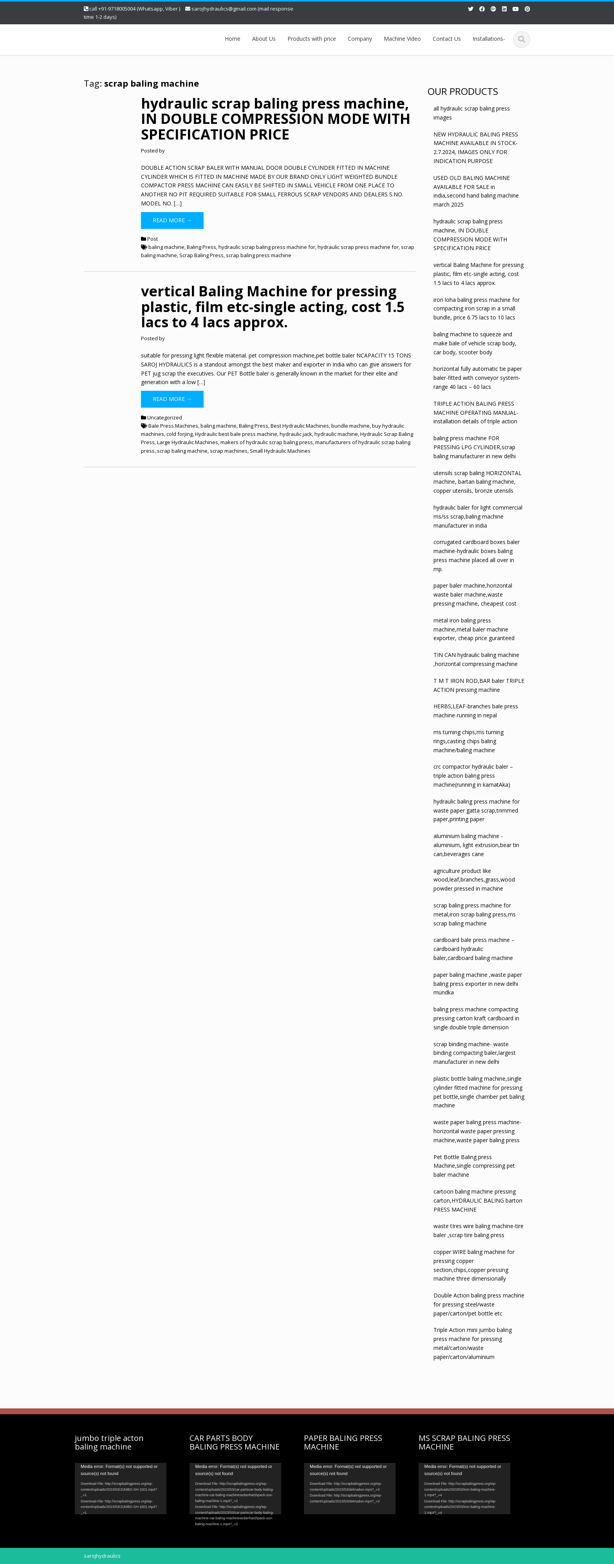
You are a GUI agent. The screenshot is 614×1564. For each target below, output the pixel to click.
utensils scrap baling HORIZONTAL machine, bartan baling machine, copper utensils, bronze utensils (477, 482)
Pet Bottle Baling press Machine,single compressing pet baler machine (474, 1166)
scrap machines (228, 450)
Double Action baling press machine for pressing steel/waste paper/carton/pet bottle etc (478, 1304)
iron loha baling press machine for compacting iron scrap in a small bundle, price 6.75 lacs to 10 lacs (476, 308)
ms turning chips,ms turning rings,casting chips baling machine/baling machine (468, 741)
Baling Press (201, 246)
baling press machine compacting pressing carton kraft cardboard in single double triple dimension (476, 1018)
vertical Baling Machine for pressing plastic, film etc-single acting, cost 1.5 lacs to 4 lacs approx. (273, 306)
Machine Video (402, 38)
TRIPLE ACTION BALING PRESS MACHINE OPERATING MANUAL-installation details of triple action (475, 412)
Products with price (311, 38)
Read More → (172, 220)
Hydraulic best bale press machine (236, 433)
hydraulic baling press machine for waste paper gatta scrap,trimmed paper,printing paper (476, 810)
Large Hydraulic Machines (187, 442)
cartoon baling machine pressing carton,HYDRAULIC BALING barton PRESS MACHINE (477, 1200)
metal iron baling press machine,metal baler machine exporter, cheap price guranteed (474, 629)
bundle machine (350, 425)
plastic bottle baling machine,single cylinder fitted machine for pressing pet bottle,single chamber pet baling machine (478, 1092)
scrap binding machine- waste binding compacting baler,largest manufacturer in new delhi (474, 1053)
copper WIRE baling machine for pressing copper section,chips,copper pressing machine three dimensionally (474, 1265)
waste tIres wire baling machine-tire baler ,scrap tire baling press (478, 1230)
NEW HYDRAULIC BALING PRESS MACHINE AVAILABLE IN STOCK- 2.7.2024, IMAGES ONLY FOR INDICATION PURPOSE (475, 148)
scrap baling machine (182, 450)
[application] (116, 1489)
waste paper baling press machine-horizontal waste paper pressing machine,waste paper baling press (477, 1131)
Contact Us (447, 38)
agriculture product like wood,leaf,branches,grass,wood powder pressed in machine (474, 880)
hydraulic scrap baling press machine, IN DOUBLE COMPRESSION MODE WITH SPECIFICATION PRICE (275, 119)
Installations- (489, 38)
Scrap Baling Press (201, 255)
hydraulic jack (296, 433)
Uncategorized (164, 417)
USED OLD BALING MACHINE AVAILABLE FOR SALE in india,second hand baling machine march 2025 (476, 191)
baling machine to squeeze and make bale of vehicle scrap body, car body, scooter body (474, 343)
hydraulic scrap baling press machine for (267, 246)
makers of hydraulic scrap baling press (266, 442)
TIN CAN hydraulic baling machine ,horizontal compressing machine (476, 659)
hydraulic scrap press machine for (358, 246)
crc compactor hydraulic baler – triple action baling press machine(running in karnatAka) (473, 775)
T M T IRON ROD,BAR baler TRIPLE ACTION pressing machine (478, 685)
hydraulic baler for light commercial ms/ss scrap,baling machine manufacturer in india (477, 516)
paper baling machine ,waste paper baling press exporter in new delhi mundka (477, 983)
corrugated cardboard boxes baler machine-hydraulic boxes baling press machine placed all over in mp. (476, 555)
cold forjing (179, 433)
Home (232, 38)
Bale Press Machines (173, 425)
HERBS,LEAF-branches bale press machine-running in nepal (475, 710)
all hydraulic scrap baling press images (471, 113)
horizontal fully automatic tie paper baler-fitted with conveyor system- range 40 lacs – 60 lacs (477, 377)
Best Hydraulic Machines (300, 425)
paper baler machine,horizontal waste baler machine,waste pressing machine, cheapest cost (474, 594)
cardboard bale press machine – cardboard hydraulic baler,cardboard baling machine (474, 949)
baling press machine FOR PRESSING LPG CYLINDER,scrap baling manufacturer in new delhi (474, 447)
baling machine (166, 246)
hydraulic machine (336, 433)
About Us (264, 38)
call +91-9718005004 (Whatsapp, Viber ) (134, 8)
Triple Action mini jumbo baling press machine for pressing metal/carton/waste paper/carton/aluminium (472, 1343)
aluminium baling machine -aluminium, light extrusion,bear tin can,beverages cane (476, 845)
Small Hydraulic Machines (280, 450)
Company (360, 38)
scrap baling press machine (258, 255)
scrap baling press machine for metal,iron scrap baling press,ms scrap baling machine (474, 914)
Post (152, 238)
